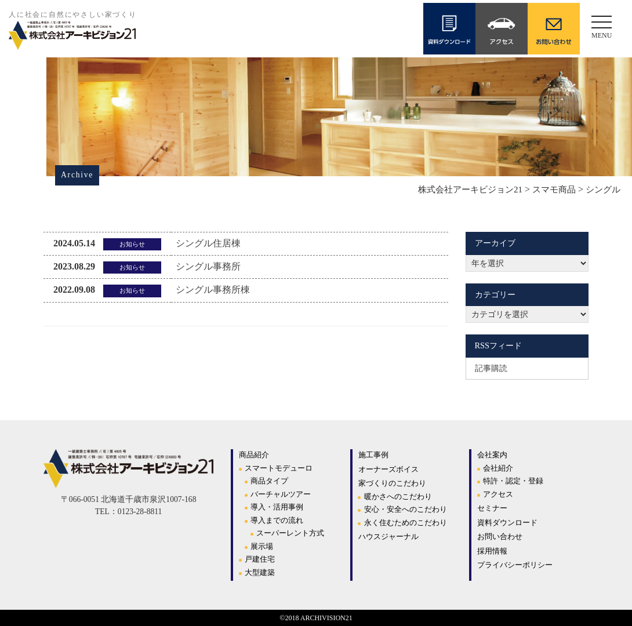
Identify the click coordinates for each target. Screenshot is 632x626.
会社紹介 (498, 468)
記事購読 (491, 368)
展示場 (261, 546)
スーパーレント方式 (290, 533)
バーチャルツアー (280, 494)
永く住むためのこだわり (405, 522)
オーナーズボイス (388, 469)
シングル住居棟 (208, 243)
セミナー (492, 508)
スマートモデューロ (279, 468)
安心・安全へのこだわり (405, 509)
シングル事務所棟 (213, 289)
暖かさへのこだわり (398, 496)
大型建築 (260, 572)
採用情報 (492, 551)
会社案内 (492, 454)
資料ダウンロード (507, 522)
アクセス (498, 494)
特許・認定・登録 (513, 480)
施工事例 (373, 454)
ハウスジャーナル (388, 536)
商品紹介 (254, 454)
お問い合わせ (499, 536)
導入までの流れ (276, 520)
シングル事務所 (208, 266)
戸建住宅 (260, 559)
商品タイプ (269, 480)
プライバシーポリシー (515, 565)
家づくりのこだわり (392, 483)
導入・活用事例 (276, 507)
